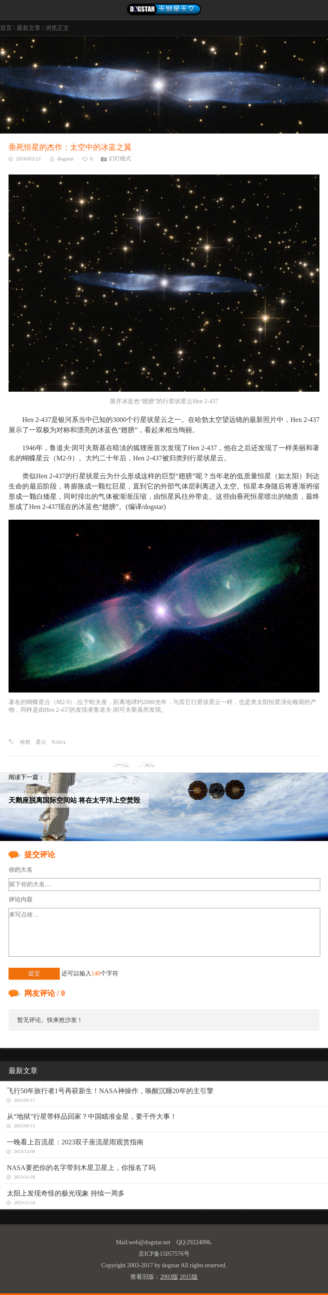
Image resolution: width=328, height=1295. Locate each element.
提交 (34, 973)
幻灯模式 (120, 158)
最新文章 (29, 28)
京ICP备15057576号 (164, 1254)
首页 (6, 28)
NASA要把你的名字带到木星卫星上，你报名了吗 (81, 1167)
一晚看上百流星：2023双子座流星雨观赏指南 (75, 1142)
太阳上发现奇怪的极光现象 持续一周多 (66, 1193)
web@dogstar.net (149, 1242)
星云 (41, 742)
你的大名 (20, 870)
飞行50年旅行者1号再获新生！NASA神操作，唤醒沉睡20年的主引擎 (110, 1090)
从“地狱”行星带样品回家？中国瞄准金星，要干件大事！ (92, 1116)
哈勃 (25, 742)
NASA (59, 742)
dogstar (65, 158)
